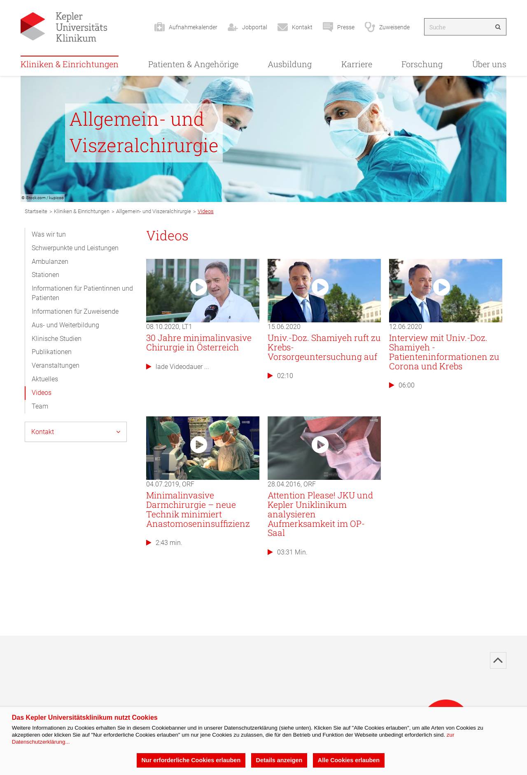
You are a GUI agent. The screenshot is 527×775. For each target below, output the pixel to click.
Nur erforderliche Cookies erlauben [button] (190, 760)
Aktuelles (45, 379)
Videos (41, 393)
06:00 (402, 385)
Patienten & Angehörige (193, 64)
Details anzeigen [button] (279, 760)
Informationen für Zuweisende (75, 311)
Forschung (422, 64)
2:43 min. (164, 543)
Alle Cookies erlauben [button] (349, 760)
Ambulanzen (50, 261)
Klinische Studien (57, 339)
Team (40, 406)
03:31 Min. (288, 552)
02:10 (280, 376)
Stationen (45, 275)
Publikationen (52, 352)
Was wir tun (49, 234)
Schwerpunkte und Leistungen (75, 248)
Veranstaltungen (55, 365)
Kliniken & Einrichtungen (70, 64)
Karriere (356, 64)
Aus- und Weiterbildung (65, 325)
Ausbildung (290, 64)
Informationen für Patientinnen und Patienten (82, 293)
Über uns (489, 64)
